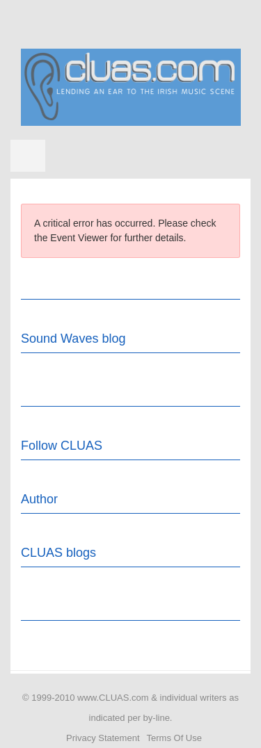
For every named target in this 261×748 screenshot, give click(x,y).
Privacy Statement (103, 738)
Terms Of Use (174, 738)
